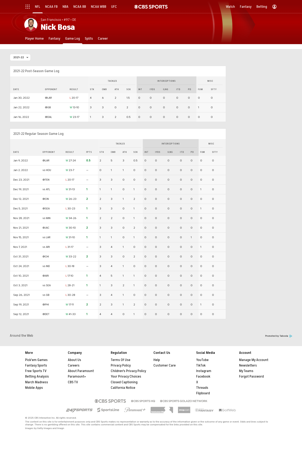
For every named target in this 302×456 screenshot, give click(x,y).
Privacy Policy (121, 365)
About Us (74, 360)
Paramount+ (77, 376)
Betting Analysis (37, 376)
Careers (73, 365)
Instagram (203, 371)
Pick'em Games (36, 360)
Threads (202, 388)
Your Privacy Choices (126, 376)
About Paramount (81, 371)
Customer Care (164, 365)
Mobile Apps (34, 388)
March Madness (36, 382)
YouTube (202, 360)
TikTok (201, 365)
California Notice (123, 388)
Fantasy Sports (36, 365)
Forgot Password (251, 376)
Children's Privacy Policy (128, 371)
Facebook (203, 376)
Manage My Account (253, 360)
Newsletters (248, 365)
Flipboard (203, 393)
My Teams (246, 371)
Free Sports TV (36, 371)
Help (156, 360)
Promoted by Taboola (278, 336)
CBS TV (73, 382)
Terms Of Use (120, 360)
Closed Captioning (124, 382)
